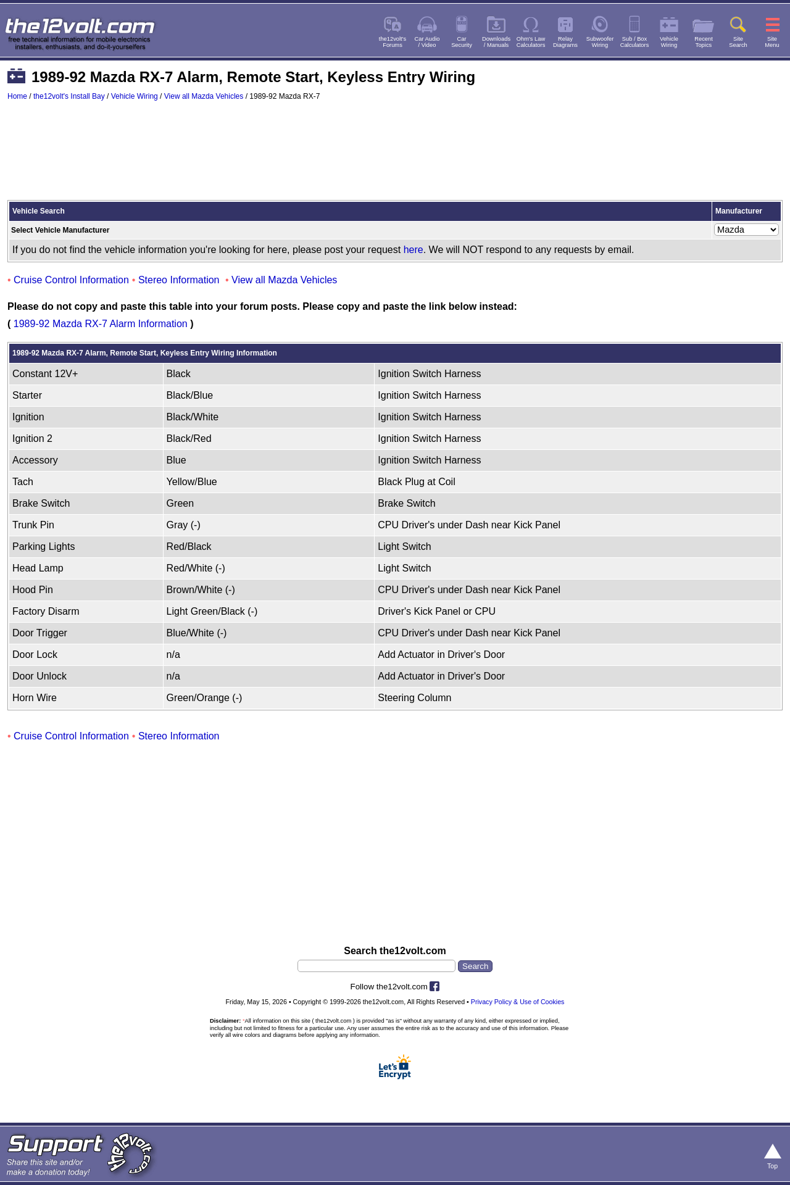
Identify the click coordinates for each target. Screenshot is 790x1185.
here (413, 249)
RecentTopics (703, 42)
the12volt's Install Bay (69, 96)
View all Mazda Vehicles (204, 96)
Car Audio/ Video (427, 42)
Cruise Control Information (71, 280)
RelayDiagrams (565, 42)
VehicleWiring (669, 42)
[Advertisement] (395, 156)
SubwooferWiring (600, 42)
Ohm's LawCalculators (531, 42)
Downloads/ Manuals (496, 42)
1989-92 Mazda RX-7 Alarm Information (101, 323)
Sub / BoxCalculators (634, 42)
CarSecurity (461, 42)
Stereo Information (179, 280)
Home (17, 96)
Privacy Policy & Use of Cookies (518, 1001)
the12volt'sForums (392, 42)
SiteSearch (738, 42)
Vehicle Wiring (134, 96)
